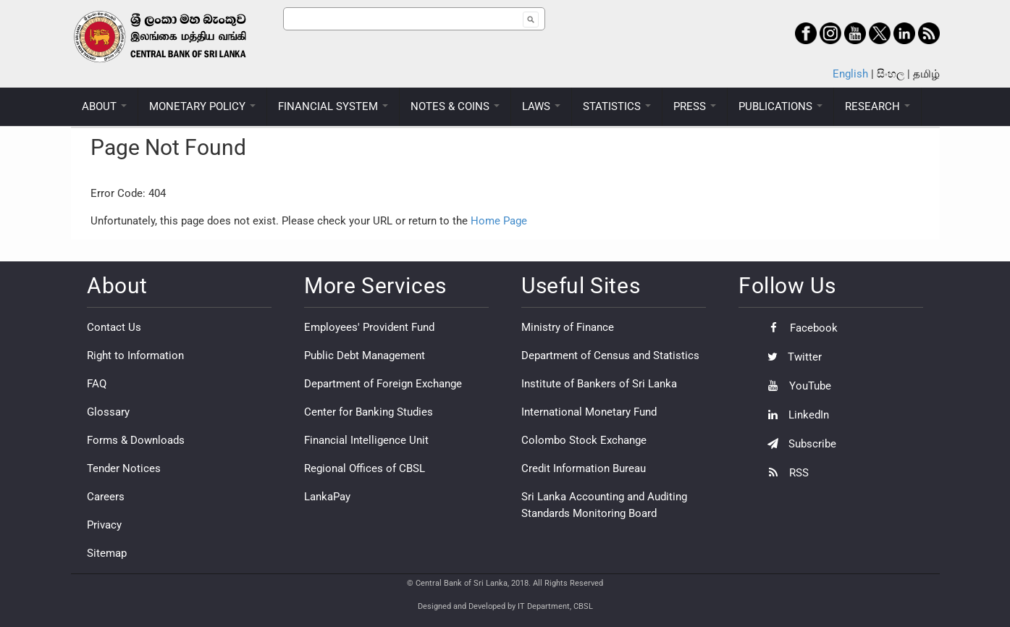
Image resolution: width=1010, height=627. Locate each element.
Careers (106, 496)
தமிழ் (926, 73)
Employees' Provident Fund (369, 327)
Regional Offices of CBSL (364, 468)
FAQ (96, 383)
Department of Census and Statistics (610, 355)
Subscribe (798, 443)
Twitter (791, 356)
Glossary (108, 411)
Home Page (499, 220)
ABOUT (104, 106)
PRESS (694, 106)
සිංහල (890, 73)
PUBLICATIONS (780, 106)
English (850, 73)
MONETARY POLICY (202, 106)
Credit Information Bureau (583, 468)
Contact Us (114, 327)
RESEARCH (877, 106)
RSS (784, 472)
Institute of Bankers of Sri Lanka (599, 383)
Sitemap (107, 553)
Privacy (104, 524)
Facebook (799, 327)
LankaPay (327, 496)
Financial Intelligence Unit (366, 440)
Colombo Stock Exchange (584, 440)
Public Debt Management (364, 355)
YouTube (795, 385)
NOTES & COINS (455, 106)
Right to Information (135, 355)
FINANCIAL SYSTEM (333, 106)
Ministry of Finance (567, 327)
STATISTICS (617, 106)
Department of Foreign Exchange (383, 383)
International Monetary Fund (589, 411)
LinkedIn (794, 414)
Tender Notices (124, 468)
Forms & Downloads (136, 440)
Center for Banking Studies (368, 411)
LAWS (541, 106)
